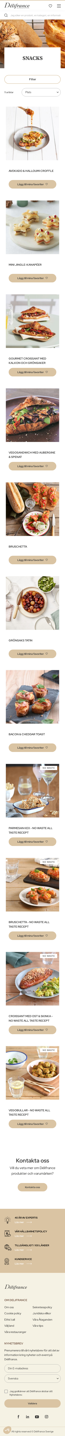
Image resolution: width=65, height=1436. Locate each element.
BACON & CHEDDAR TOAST (27, 734)
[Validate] (32, 1403)
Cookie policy (12, 1313)
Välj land (9, 1326)
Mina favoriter (50, 5)
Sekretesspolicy (42, 1307)
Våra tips (38, 1326)
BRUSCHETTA (18, 546)
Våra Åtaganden (42, 1319)
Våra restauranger (15, 1332)
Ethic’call (9, 1319)
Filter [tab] (32, 79)
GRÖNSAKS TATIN (20, 640)
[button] (32, 184)
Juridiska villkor (42, 1313)
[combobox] (32, 15)
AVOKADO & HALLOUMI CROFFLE (31, 171)
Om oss (9, 1307)
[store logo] (16, 6)
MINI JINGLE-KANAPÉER (25, 265)
